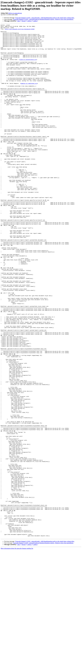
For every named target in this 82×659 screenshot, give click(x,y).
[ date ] (19, 21)
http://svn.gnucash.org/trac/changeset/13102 (19, 30)
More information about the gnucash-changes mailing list (17, 651)
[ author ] (35, 21)
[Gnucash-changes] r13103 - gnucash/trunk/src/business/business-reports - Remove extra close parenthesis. (43, 19)
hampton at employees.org (29, 95)
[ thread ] (23, 21)
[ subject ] (29, 21)
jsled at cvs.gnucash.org (15, 13)
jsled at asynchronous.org (28, 66)
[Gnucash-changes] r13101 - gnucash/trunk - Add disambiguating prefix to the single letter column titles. (44, 17)
